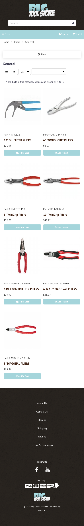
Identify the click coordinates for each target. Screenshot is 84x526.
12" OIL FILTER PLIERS (17, 140)
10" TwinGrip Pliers (55, 214)
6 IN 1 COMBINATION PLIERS (21, 289)
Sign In (63, 34)
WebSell (42, 510)
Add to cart (22, 152)
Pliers (17, 42)
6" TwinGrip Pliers (15, 214)
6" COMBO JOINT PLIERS (58, 140)
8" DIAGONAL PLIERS (16, 363)
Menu (6, 34)
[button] (77, 34)
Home (6, 42)
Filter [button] (43, 54)
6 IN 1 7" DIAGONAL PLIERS (60, 289)
